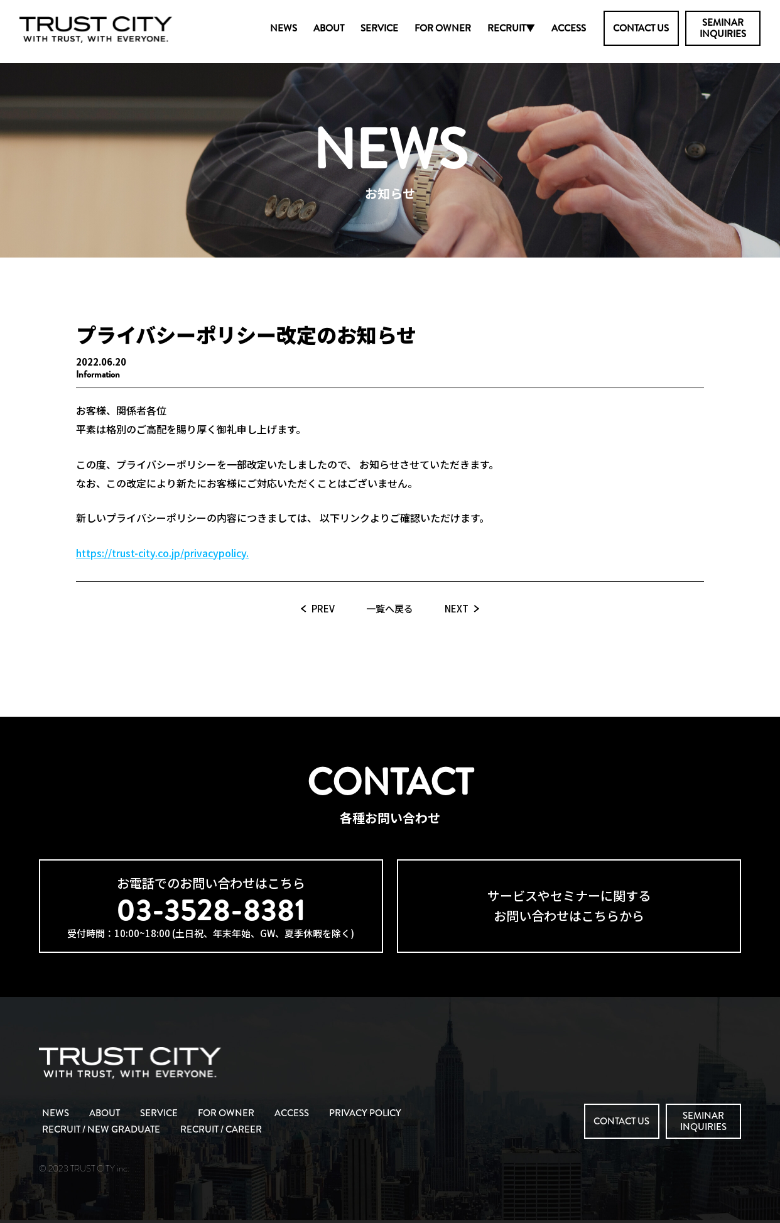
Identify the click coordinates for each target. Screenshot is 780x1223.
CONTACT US (641, 28)
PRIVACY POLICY (365, 1113)
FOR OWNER (442, 28)
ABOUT (328, 28)
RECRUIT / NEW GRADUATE (101, 1129)
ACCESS (568, 28)
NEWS (283, 28)
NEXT (457, 608)
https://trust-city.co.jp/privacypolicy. (162, 552)
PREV (323, 608)
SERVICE (379, 28)
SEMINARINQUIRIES (723, 28)
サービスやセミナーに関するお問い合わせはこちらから (569, 905)
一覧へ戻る (389, 608)
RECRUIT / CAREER (221, 1129)
